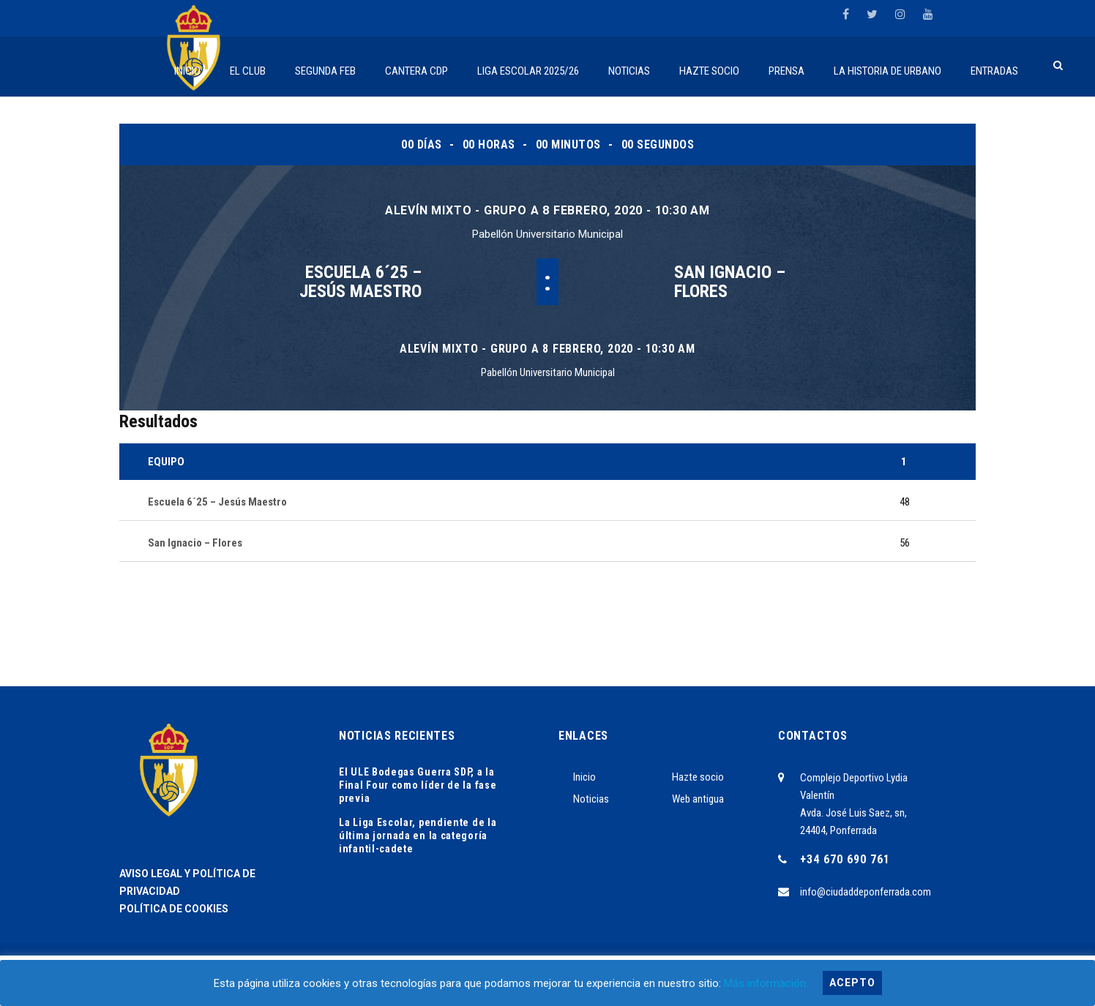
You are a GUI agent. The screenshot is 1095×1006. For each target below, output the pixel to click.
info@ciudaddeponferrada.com (865, 891)
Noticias (591, 799)
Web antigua (698, 799)
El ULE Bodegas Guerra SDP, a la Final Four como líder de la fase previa (417, 785)
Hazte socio (698, 777)
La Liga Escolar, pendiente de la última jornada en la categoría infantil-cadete (417, 836)
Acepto (852, 982)
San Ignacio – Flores (729, 281)
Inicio (584, 777)
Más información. (766, 983)
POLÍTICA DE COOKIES (173, 909)
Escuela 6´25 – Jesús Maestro (360, 281)
